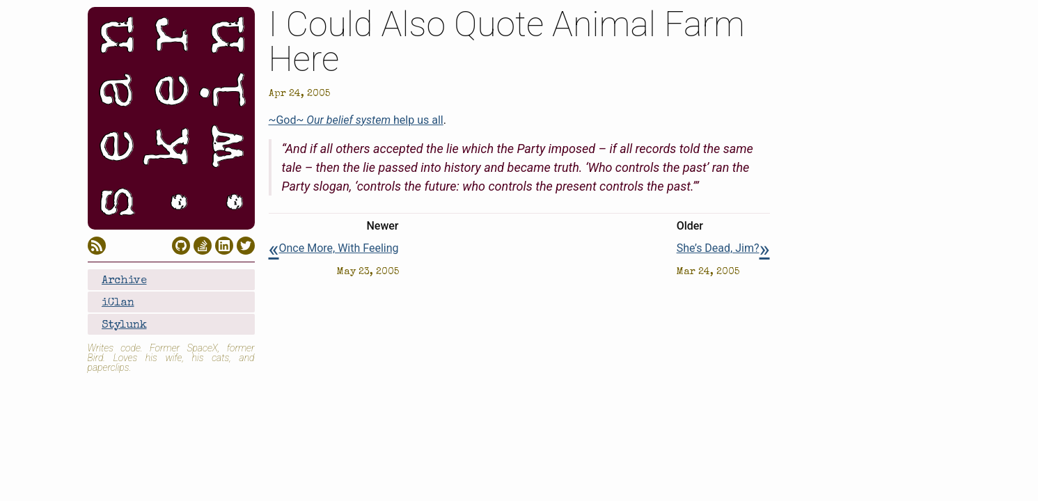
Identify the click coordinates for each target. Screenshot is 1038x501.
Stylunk (124, 325)
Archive (124, 281)
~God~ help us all (356, 120)
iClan (118, 303)
